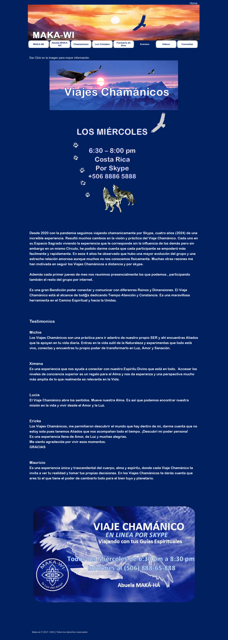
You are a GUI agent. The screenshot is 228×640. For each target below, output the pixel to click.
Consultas (187, 44)
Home (193, 3)
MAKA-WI (38, 44)
